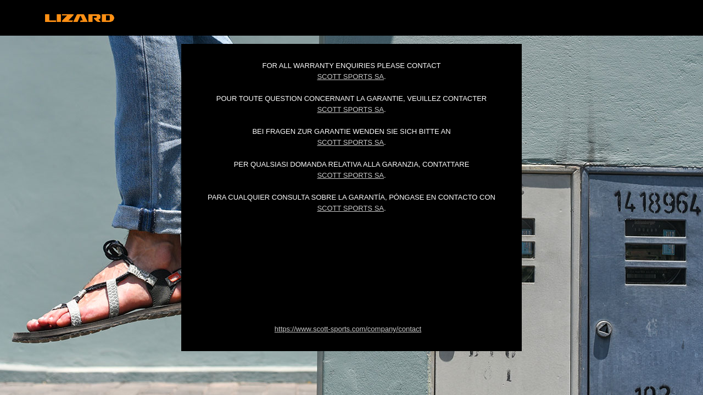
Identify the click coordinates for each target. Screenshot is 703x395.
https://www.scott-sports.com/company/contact (348, 329)
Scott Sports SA (350, 76)
